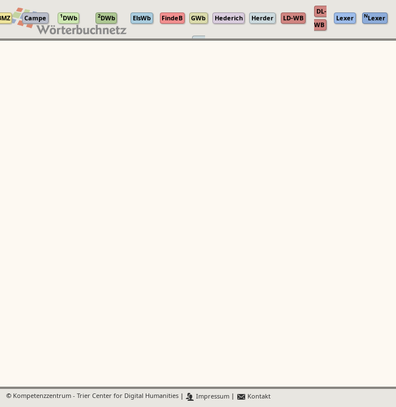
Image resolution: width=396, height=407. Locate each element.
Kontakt (253, 396)
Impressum (207, 396)
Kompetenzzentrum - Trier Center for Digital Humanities (96, 396)
